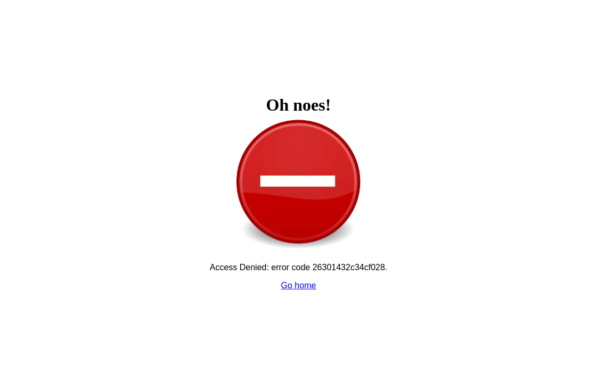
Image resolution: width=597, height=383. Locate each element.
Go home (298, 285)
